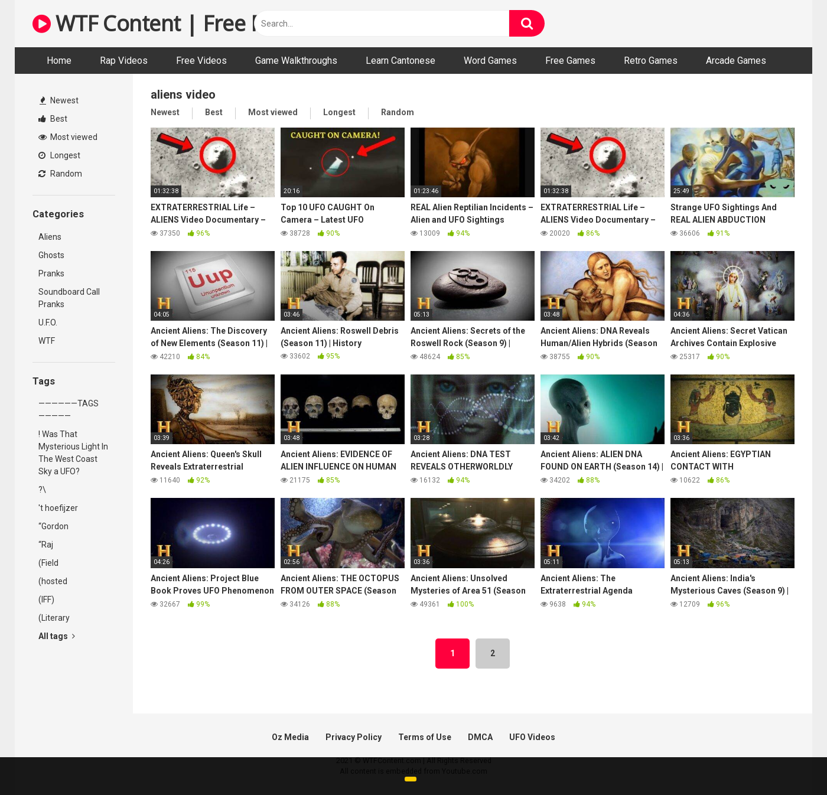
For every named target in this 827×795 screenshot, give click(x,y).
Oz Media (290, 737)
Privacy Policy (353, 737)
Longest (59, 155)
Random (60, 173)
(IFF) (46, 599)
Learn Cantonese (400, 60)
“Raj (45, 544)
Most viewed (67, 137)
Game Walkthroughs (296, 60)
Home (59, 60)
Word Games (490, 60)
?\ (42, 489)
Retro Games (651, 60)
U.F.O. (47, 322)
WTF (46, 341)
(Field (48, 563)
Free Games (570, 60)
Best (52, 118)
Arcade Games (736, 60)
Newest (59, 100)
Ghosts (51, 255)
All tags (56, 636)
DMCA (480, 737)
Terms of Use (424, 737)
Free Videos (201, 60)
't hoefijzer (58, 508)
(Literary (54, 618)
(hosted (52, 581)
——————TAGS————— (68, 410)
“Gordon (53, 526)
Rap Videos (124, 60)
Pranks (51, 273)
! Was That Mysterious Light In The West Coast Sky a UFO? (73, 452)
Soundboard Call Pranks (69, 298)
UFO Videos (532, 737)
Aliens (49, 237)
